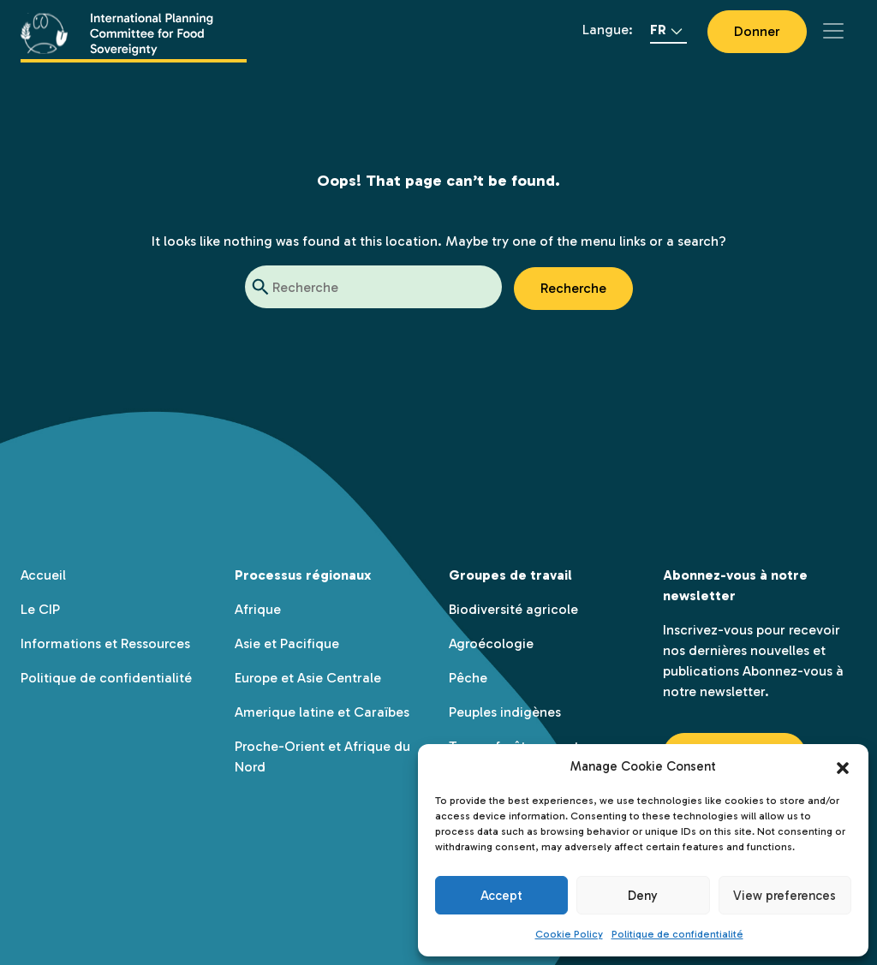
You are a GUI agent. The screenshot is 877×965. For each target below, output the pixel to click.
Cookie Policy (569, 934)
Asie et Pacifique (287, 643)
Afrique (258, 609)
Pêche (468, 678)
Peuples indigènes (505, 712)
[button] (842, 766)
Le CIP (40, 609)
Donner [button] (757, 31)
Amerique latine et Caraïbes (322, 712)
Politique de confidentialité (677, 934)
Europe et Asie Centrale (308, 678)
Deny (643, 895)
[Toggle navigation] (833, 31)
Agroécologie (491, 643)
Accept (501, 895)
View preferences (784, 895)
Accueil (43, 575)
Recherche (573, 288)
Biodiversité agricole (513, 609)
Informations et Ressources (105, 643)
